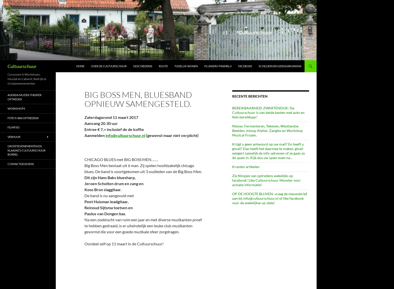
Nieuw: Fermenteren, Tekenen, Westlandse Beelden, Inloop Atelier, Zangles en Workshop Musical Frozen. (267, 130)
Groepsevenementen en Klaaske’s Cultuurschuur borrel (26, 150)
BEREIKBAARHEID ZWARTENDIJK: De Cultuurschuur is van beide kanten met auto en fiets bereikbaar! (268, 112)
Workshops (16, 108)
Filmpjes (14, 127)
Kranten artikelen (246, 167)
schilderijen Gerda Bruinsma (280, 66)
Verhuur (14, 136)
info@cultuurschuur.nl (125, 135)
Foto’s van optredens (23, 118)
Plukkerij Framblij (218, 66)
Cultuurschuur (22, 66)
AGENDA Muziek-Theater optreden (24, 97)
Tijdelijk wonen (186, 66)
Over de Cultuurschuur (109, 66)
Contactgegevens (21, 164)
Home (80, 66)
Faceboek (245, 66)
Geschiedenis (142, 66)
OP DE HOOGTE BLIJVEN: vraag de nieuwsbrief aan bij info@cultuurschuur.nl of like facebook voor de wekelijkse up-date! (269, 198)
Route (163, 66)
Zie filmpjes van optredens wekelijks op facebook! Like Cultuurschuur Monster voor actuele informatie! (266, 180)
